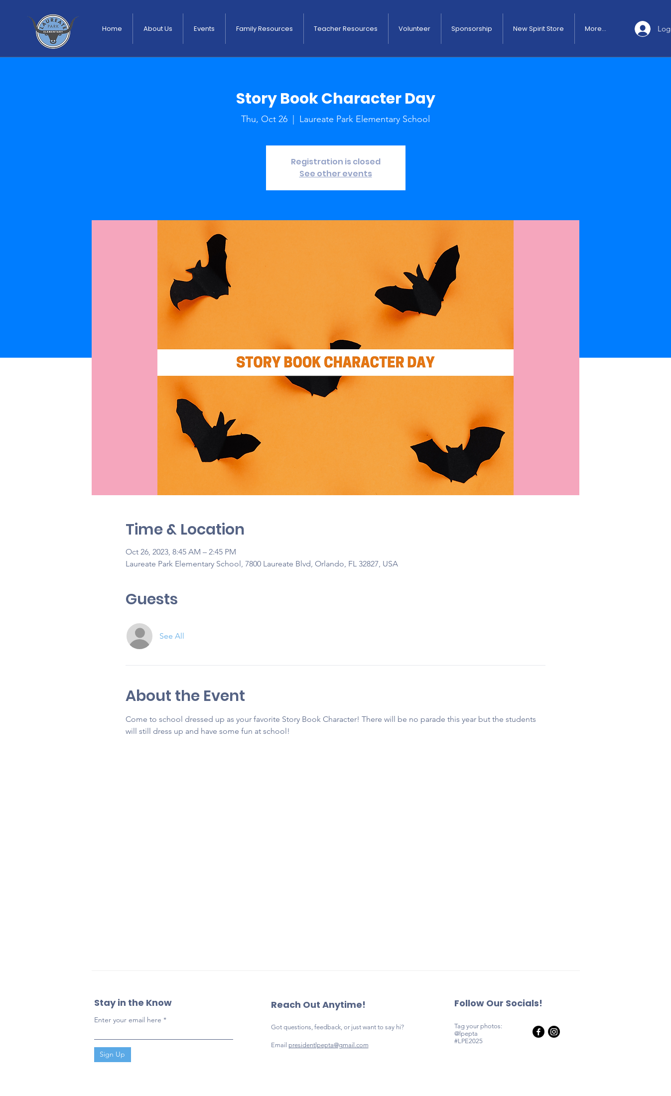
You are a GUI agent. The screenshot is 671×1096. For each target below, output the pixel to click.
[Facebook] (538, 1032)
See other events (335, 173)
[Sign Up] (112, 1054)
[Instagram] (554, 1032)
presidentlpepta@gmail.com (328, 1045)
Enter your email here (127, 1019)
